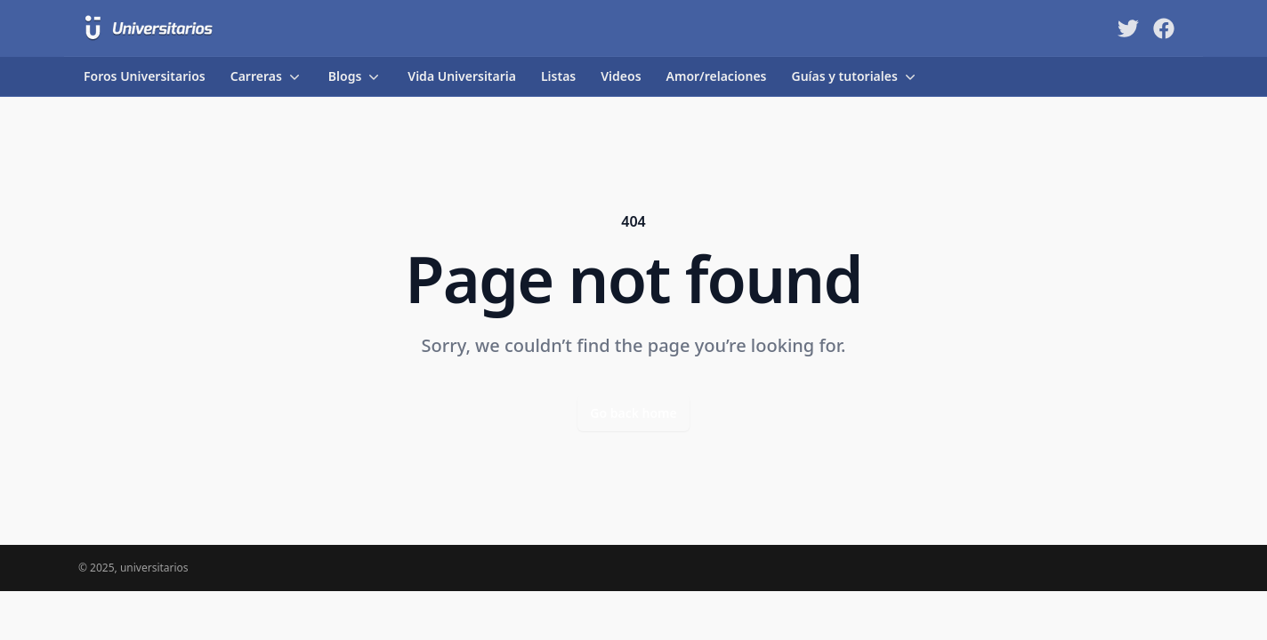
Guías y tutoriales (855, 76)
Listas (558, 76)
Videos (621, 76)
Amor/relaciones (716, 76)
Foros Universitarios (145, 76)
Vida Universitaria (462, 76)
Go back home (633, 412)
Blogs (355, 76)
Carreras (266, 76)
